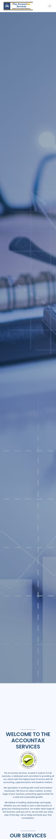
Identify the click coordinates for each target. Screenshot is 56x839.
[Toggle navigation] (50, 6)
